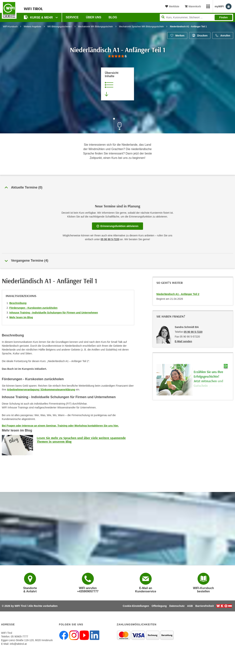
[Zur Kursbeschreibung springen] (117, 83)
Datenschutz (177, 605)
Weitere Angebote (32, 26)
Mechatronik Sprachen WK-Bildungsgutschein (141, 26)
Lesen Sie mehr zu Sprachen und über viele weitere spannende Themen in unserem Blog (81, 440)
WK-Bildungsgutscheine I (59, 26)
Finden (223, 17)
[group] (117, 56)
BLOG (113, 17)
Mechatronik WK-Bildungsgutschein (95, 26)
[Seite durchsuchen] (196, 17)
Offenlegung (159, 605)
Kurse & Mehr (39, 17)
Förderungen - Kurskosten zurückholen (33, 307)
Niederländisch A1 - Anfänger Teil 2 (177, 294)
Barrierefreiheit (204, 605)
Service (72, 17)
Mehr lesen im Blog (21, 317)
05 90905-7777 (19, 636)
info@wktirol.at (18, 643)
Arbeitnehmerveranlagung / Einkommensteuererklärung (41, 389)
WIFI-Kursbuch (10, 26)
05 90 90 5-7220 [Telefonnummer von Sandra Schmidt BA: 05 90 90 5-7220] (193, 331)
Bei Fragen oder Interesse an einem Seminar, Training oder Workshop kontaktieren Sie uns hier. (60, 425)
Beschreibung (17, 303)
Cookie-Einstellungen (136, 605)
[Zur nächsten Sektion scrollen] (117, 126)
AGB (190, 605)
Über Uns (93, 17)
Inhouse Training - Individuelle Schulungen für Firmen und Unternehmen (53, 312)
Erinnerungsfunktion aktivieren (117, 226)
